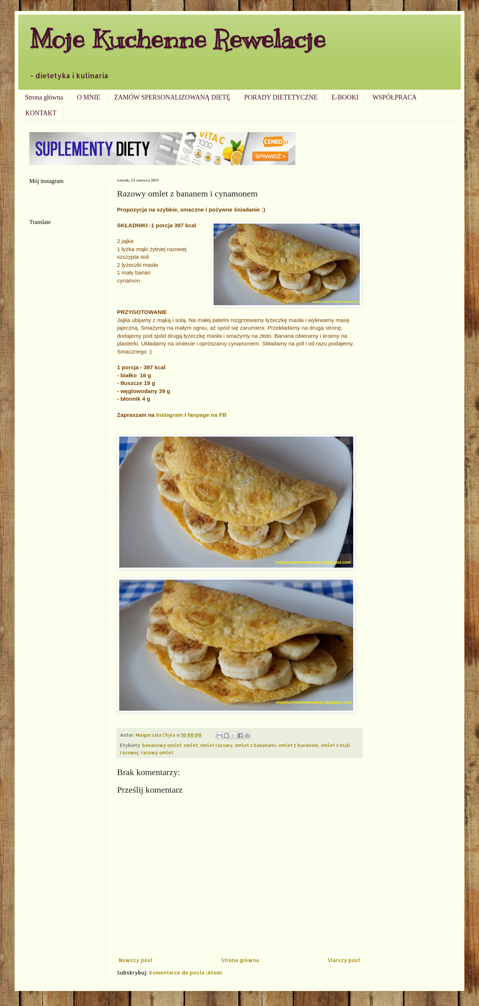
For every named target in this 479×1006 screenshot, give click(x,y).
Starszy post (344, 960)
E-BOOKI (344, 97)
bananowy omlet (161, 745)
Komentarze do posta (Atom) (185, 972)
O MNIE (88, 97)
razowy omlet (157, 752)
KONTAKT (41, 113)
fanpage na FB (207, 415)
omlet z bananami (255, 745)
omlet (191, 745)
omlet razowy (216, 745)
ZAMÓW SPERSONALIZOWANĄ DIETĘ (172, 97)
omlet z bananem (298, 745)
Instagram (169, 415)
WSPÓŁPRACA (394, 97)
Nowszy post (135, 960)
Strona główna (44, 97)
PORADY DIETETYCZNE (281, 97)
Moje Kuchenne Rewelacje (177, 39)
